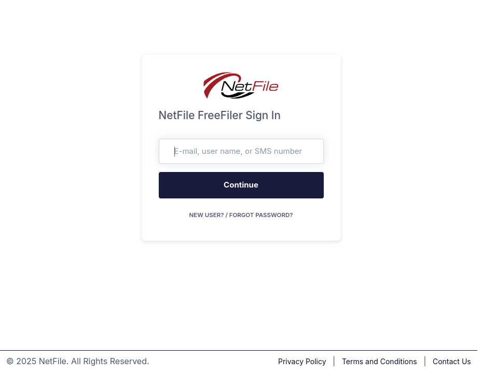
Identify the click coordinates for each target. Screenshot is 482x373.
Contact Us (452, 361)
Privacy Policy (302, 361)
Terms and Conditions (379, 361)
